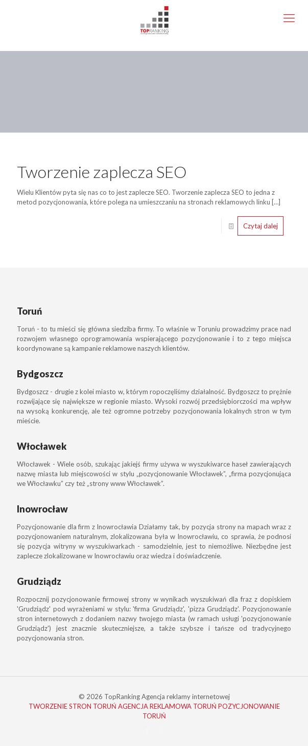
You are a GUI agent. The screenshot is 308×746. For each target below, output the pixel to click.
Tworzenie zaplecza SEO (102, 172)
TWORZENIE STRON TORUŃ (72, 706)
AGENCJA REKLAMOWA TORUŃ (167, 706)
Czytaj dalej (260, 226)
